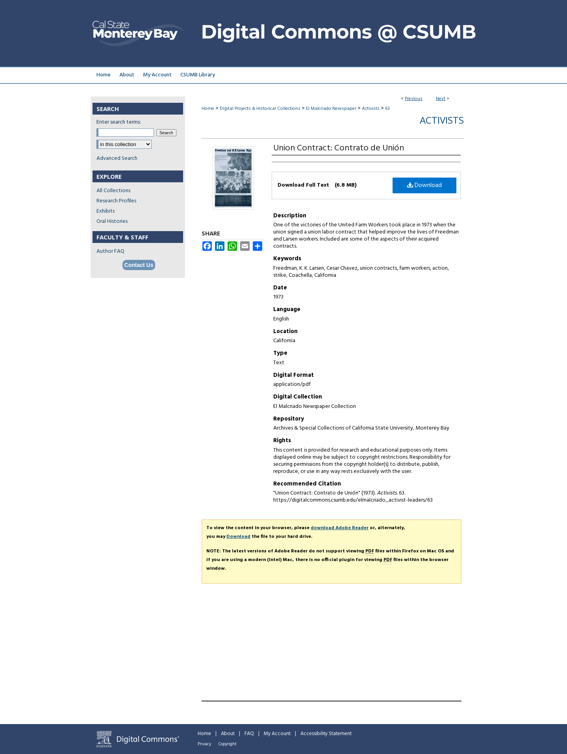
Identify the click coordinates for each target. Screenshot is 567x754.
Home (208, 109)
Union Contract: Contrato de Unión (338, 148)
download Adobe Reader (340, 528)
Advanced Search (116, 158)
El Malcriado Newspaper (331, 109)
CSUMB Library (197, 75)
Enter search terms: (118, 122)
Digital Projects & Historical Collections (260, 109)
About (228, 734)
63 (387, 109)
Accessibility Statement (326, 734)
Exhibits (105, 211)
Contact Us (139, 265)
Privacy (204, 744)
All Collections (113, 190)
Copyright (228, 744)
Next (440, 99)
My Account (277, 734)
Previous (413, 99)
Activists (371, 109)
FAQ (249, 734)
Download (424, 185)
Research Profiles (116, 201)
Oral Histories (112, 221)
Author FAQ (110, 251)
